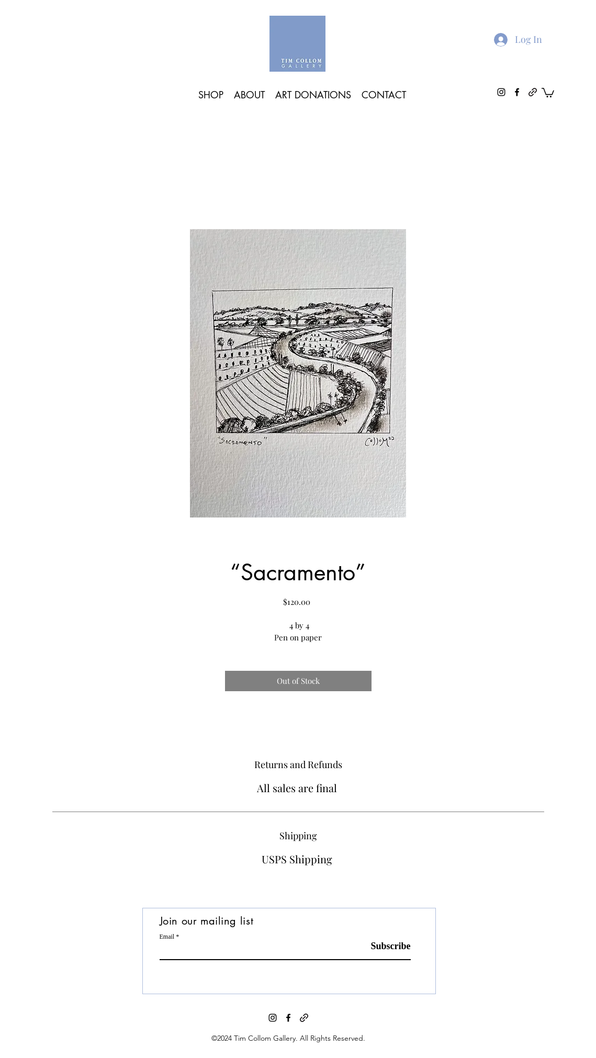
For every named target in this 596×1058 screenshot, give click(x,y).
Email (167, 936)
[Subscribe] (384, 946)
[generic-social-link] (532, 92)
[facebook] (288, 1017)
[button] (548, 92)
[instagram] (272, 1017)
